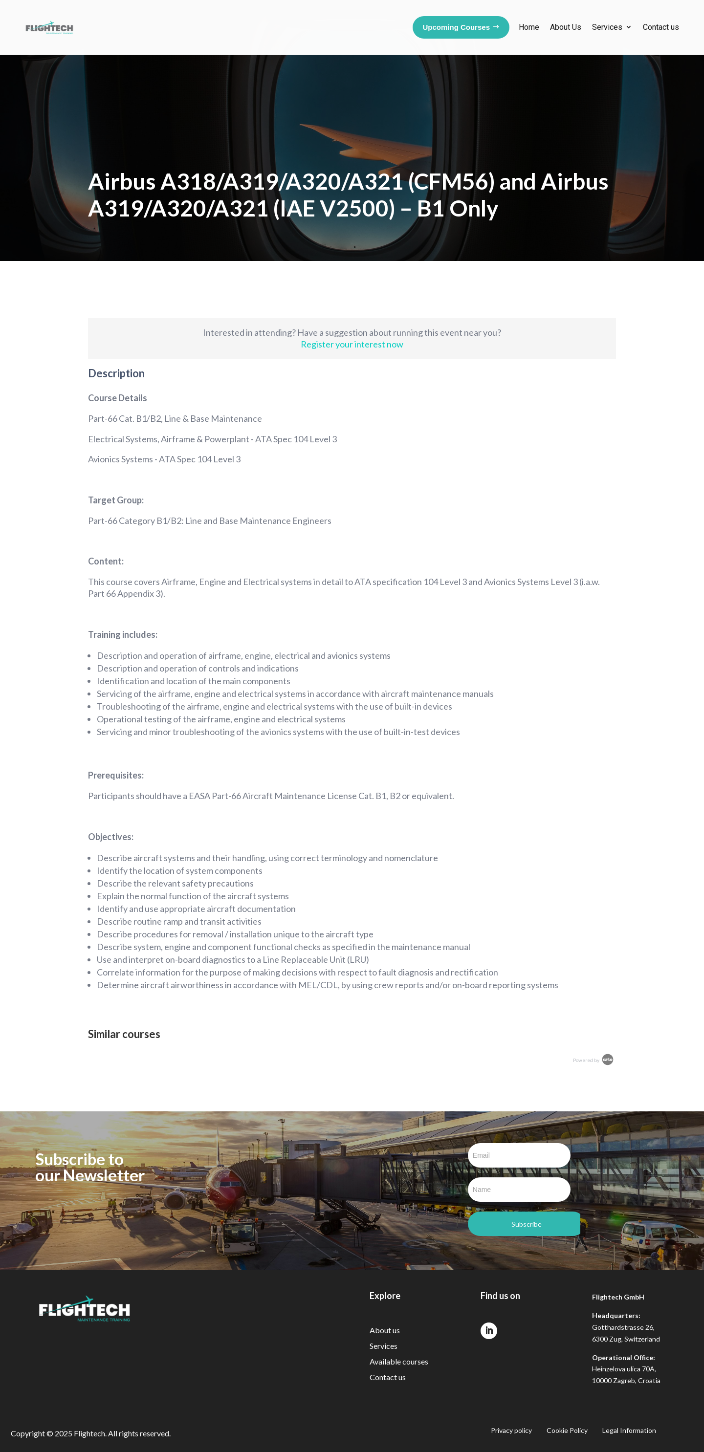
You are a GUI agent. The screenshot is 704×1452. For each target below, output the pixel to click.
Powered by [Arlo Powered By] (594, 1060)
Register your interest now (352, 344)
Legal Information (629, 1430)
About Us (565, 27)
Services (607, 27)
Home (529, 27)
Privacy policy (511, 1430)
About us (385, 1330)
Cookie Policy (567, 1430)
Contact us (661, 27)
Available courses (399, 1361)
